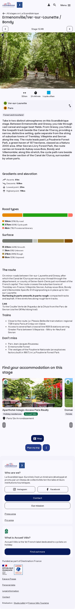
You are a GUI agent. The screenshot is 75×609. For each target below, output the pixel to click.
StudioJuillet (19, 603)
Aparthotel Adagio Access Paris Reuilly (25, 410)
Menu (63, 5)
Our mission (37, 505)
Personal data (8, 585)
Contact (37, 498)
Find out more (37, 551)
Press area (10, 513)
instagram (22, 489)
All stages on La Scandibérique (22, 13)
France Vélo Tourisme (38, 603)
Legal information (10, 591)
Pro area (9, 520)
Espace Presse (9, 579)
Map (39, 438)
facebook (55, 489)
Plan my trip (33, 447)
